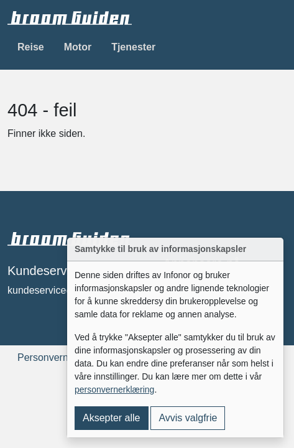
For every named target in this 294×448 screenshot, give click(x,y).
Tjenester (133, 47)
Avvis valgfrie (187, 418)
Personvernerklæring (63, 357)
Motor (77, 47)
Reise (30, 47)
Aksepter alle (111, 418)
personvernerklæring (114, 389)
